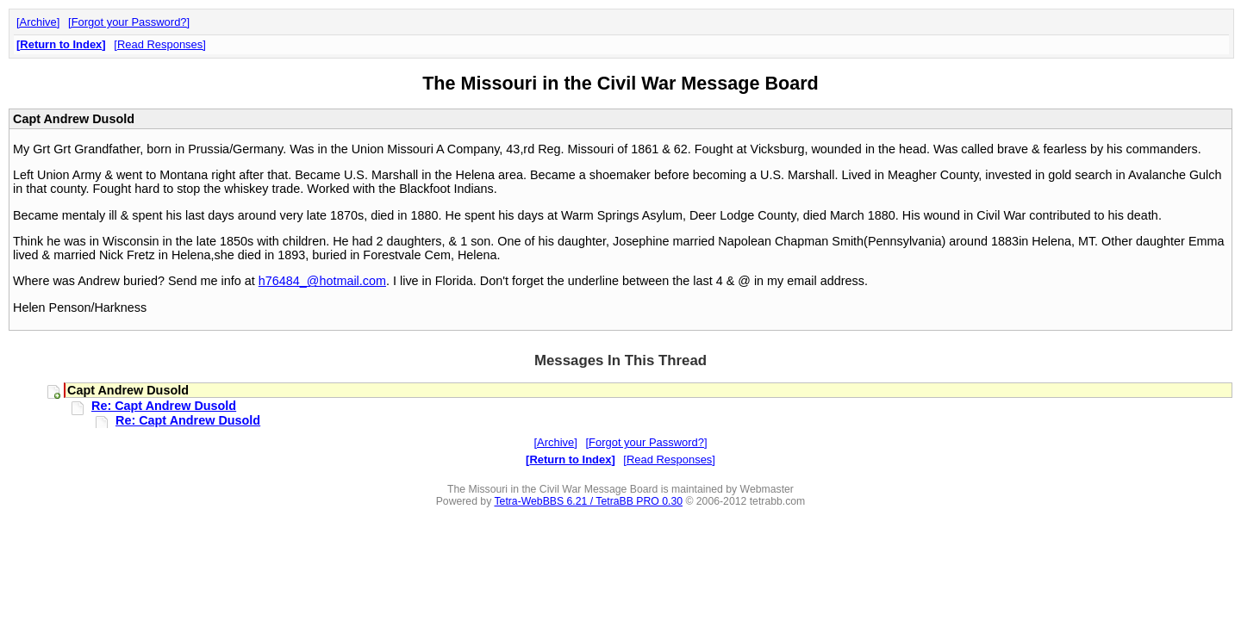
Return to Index (61, 44)
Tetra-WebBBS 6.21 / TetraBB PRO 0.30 (588, 501)
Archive (38, 22)
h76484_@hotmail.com (322, 281)
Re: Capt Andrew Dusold (163, 406)
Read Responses (160, 44)
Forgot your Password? (129, 22)
